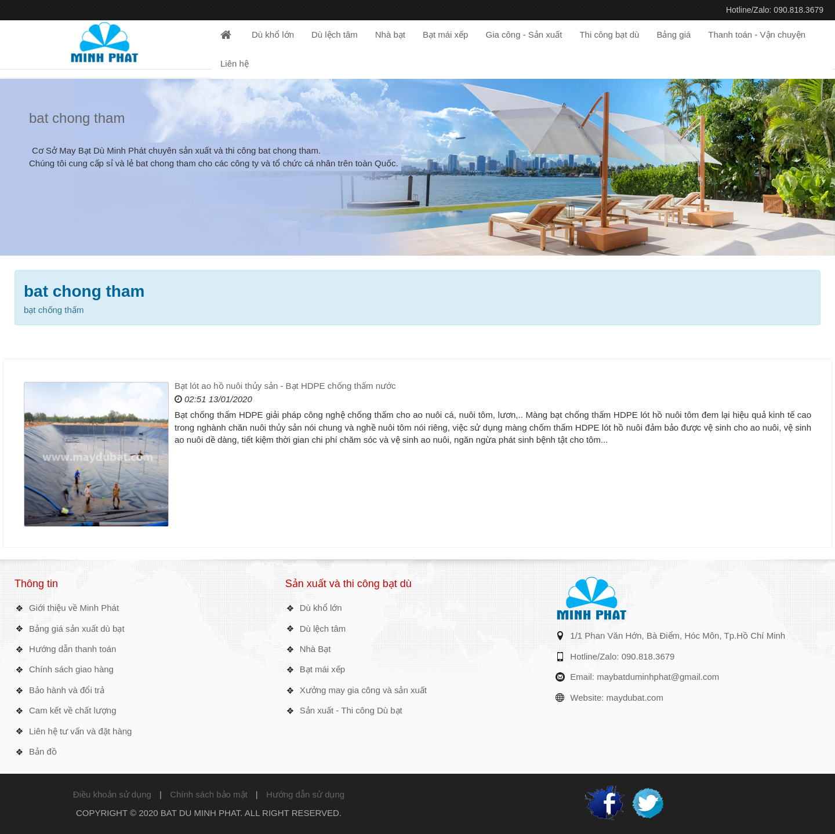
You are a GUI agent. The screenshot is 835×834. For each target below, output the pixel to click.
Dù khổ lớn (321, 608)
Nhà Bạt (315, 649)
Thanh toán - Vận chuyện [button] (756, 34)
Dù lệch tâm (323, 628)
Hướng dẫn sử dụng (305, 794)
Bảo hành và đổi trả (66, 690)
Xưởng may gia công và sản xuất (363, 690)
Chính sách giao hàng (71, 669)
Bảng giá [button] (673, 34)
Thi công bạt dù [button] (609, 34)
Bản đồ (43, 751)
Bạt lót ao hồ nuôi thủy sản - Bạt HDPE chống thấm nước (285, 386)
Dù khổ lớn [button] (273, 34)
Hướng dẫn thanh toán (72, 649)
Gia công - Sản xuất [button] (523, 34)
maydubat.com (635, 697)
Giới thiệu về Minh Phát (74, 608)
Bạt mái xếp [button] (446, 34)
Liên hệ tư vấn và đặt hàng (80, 731)
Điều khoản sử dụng (112, 794)
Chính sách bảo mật (209, 794)
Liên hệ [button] (234, 63)
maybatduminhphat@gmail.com (658, 677)
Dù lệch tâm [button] (334, 34)
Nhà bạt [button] (390, 34)
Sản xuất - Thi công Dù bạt (351, 710)
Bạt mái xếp (323, 669)
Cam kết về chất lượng (73, 710)
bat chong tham (77, 118)
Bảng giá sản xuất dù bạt (77, 628)
